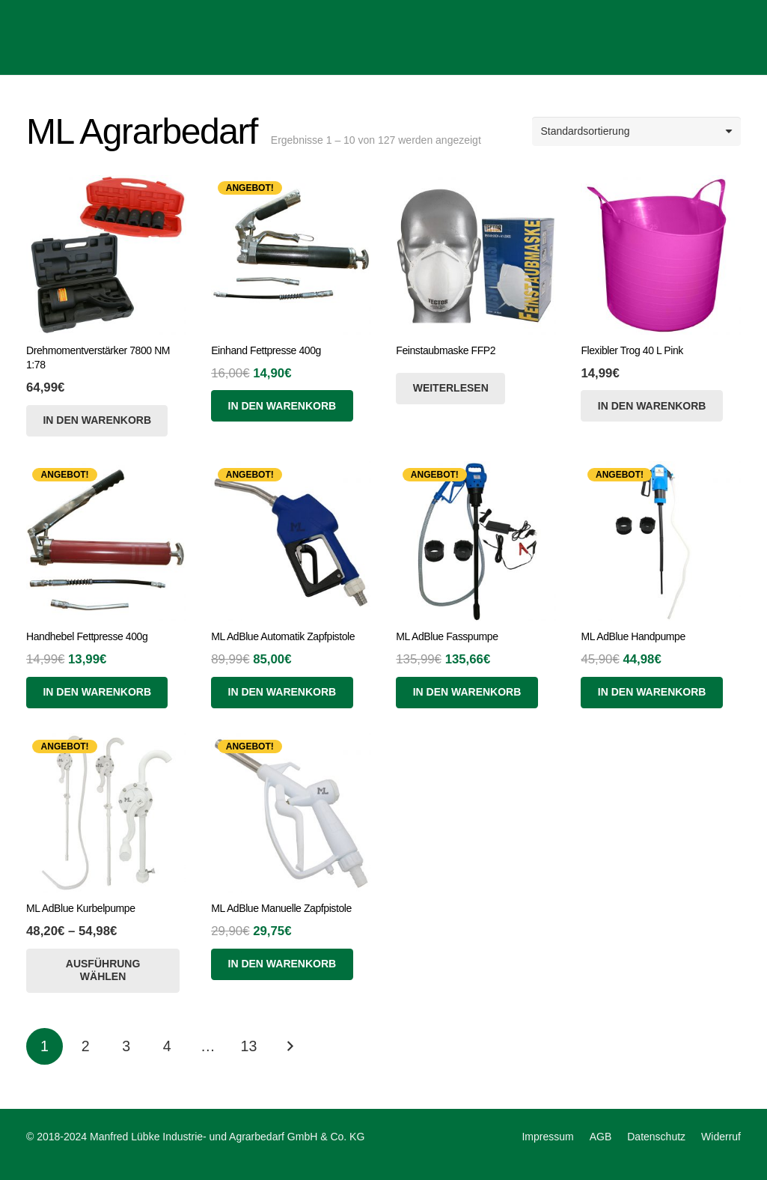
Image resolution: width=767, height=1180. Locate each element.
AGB (601, 1137)
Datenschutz (656, 1137)
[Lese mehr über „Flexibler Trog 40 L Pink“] (651, 406)
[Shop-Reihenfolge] (636, 131)
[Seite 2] (85, 1046)
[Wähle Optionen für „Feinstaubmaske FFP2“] (450, 388)
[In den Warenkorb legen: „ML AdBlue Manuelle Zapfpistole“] (281, 964)
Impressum (547, 1137)
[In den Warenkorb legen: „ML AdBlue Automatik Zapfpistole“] (281, 692)
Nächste (290, 1046)
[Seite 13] (248, 1046)
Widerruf (721, 1137)
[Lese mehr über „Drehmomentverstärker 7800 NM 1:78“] (97, 421)
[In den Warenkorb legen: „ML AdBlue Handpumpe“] (651, 692)
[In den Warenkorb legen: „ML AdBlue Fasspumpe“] (466, 692)
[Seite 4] (167, 1046)
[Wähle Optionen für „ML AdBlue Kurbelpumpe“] (103, 971)
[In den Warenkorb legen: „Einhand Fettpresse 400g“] (281, 406)
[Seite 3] (126, 1046)
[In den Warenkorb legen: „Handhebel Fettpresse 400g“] (97, 692)
